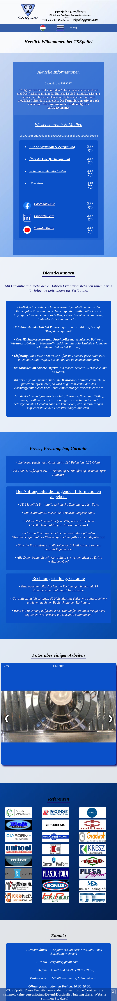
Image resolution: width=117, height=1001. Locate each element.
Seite (44, 204)
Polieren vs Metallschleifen (47, 171)
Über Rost (36, 183)
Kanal (44, 228)
